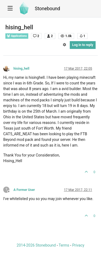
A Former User (24, 190)
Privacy (78, 245)
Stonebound (47, 8)
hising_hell (21, 68)
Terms (64, 245)
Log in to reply (82, 45)
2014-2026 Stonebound (36, 245)
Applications (17, 36)
